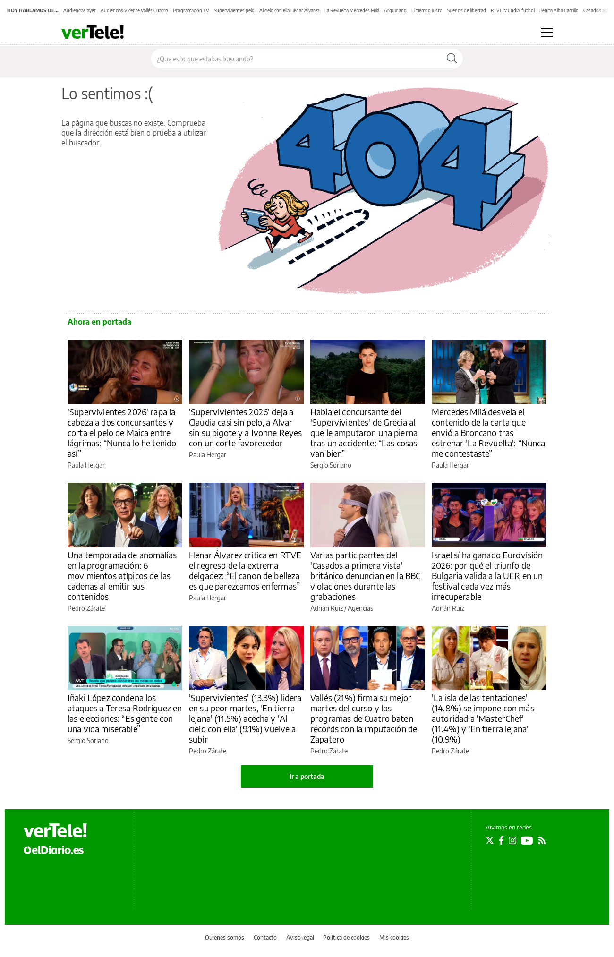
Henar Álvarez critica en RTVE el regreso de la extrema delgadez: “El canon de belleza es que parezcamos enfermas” (245, 570)
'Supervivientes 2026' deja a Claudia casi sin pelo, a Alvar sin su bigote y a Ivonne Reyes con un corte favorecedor (245, 427)
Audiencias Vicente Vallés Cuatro (134, 10)
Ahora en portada (99, 321)
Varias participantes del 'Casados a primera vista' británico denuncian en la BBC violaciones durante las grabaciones (365, 575)
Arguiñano (395, 10)
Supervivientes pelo (234, 10)
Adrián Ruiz (326, 608)
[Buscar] (452, 58)
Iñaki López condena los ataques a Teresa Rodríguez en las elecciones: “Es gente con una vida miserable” (125, 713)
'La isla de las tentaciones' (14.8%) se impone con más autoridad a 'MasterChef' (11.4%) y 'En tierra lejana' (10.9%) (483, 718)
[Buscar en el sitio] (296, 58)
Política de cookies (346, 937)
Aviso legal (300, 937)
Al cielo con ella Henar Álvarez (289, 10)
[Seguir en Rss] (542, 840)
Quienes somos (224, 937)
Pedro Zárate (86, 608)
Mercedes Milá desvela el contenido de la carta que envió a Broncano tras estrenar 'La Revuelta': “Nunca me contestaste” (489, 432)
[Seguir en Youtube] (527, 840)
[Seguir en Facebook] (501, 840)
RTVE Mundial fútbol (513, 10)
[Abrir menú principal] (547, 32)
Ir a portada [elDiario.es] (307, 776)
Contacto (265, 937)
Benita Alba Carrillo (559, 10)
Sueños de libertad (466, 10)
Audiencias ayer (79, 10)
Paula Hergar (86, 465)
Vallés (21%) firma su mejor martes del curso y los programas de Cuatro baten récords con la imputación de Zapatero (363, 718)
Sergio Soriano (330, 465)
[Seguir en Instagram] (512, 840)
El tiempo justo (427, 10)
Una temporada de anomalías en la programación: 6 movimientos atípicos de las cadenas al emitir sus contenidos (122, 575)
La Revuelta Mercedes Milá (351, 10)
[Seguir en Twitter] (490, 840)
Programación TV (191, 10)
